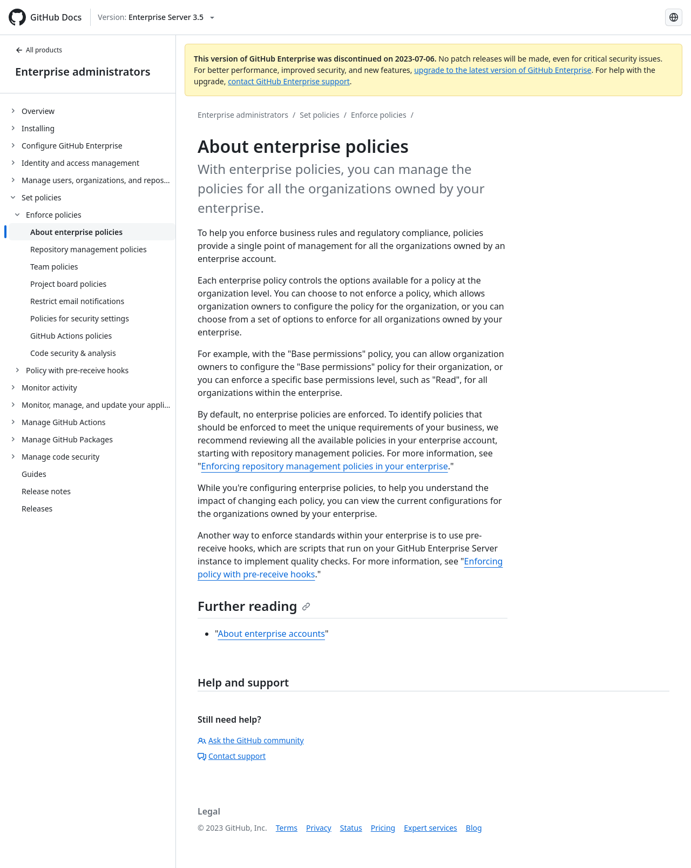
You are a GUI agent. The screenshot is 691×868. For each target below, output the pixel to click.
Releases (37, 508)
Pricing (383, 828)
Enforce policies (379, 115)
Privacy (318, 828)
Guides (34, 474)
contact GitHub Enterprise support (289, 81)
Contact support (232, 756)
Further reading (254, 606)
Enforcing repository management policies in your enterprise (324, 466)
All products (38, 50)
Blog (474, 828)
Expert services (430, 828)
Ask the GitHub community (251, 740)
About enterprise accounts (271, 634)
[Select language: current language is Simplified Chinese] (673, 17)
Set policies (320, 115)
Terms (286, 828)
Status (351, 828)
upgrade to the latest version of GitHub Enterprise (502, 70)
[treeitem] (92, 110)
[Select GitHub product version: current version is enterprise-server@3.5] (156, 17)
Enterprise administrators (83, 71)
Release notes (46, 491)
